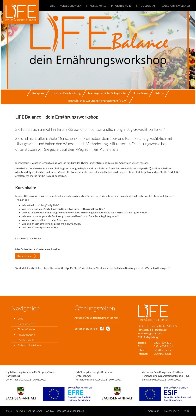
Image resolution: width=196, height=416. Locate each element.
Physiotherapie (121, 5)
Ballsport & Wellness (176, 5)
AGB (186, 410)
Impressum (153, 410)
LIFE (52, 5)
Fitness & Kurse (96, 5)
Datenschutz (171, 410)
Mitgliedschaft (146, 5)
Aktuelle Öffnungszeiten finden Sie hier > (97, 317)
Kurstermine (24, 255)
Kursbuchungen (70, 5)
